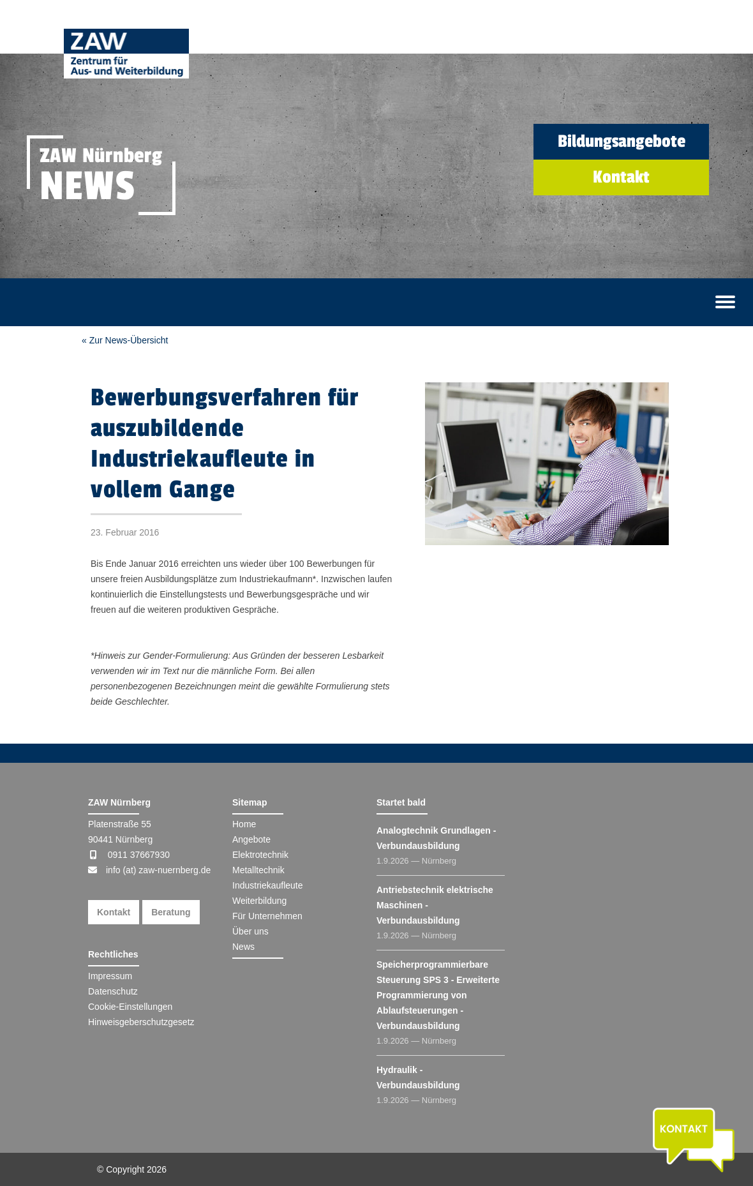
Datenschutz (113, 991)
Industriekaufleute (267, 885)
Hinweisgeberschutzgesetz (141, 1022)
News (243, 947)
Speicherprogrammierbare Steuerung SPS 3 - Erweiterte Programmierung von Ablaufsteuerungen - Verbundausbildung (438, 995)
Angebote (251, 839)
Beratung (170, 912)
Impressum (110, 976)
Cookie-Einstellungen (130, 1007)
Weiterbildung (259, 901)
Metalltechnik (258, 870)
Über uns (250, 931)
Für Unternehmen (267, 916)
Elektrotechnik (260, 855)
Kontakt (113, 912)
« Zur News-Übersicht (125, 340)
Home (244, 824)
